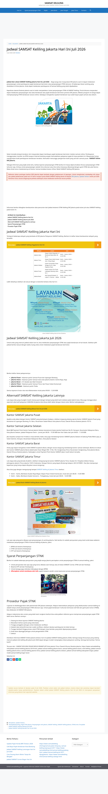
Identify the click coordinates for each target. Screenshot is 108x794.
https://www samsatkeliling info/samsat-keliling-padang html (53, 750)
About (82, 766)
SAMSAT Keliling (52, 724)
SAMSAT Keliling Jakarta (64, 724)
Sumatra (83, 10)
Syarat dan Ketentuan (64, 766)
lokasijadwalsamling (14, 724)
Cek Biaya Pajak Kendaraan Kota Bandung (21, 746)
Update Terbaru (84, 176)
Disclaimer (75, 766)
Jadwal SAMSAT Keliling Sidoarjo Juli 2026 (20, 726)
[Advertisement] (54, 26)
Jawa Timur (74, 10)
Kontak (87, 766)
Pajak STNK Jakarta (26, 724)
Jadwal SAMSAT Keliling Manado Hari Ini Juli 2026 (23, 728)
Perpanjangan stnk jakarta (39, 724)
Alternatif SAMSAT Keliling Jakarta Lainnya (21, 222)
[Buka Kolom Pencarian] (90, 10)
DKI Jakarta (75, 176)
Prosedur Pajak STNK (14, 226)
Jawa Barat (54, 10)
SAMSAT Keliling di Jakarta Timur (48, 469)
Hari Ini (19, 10)
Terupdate (82, 724)
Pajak (48, 766)
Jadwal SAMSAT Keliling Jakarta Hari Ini (20, 217)
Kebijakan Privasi (96, 766)
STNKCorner (75, 724)
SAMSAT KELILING (54, 3)
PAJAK (46, 10)
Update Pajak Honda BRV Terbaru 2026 (20, 744)
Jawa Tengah (64, 10)
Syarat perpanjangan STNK (33, 10)
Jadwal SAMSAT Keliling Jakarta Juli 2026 (21, 220)
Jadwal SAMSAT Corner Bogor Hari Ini (19, 759)
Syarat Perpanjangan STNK (16, 224)
